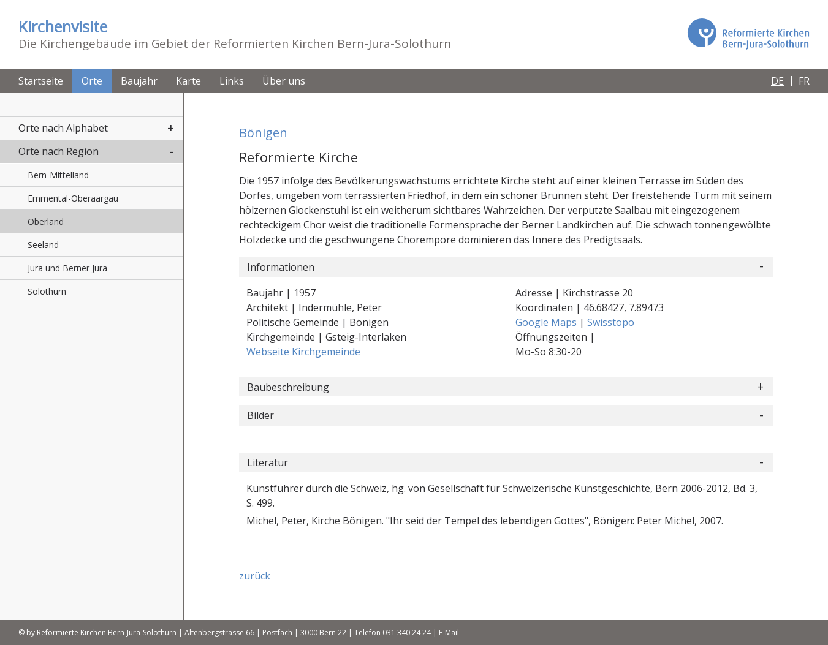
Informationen (280, 267)
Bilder (260, 415)
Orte (92, 81)
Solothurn (47, 291)
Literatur (267, 462)
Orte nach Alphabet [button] (63, 128)
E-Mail (449, 632)
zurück (254, 576)
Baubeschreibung (288, 387)
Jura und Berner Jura (67, 268)
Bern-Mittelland (58, 175)
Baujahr (139, 81)
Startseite (40, 81)
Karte (188, 81)
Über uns (283, 81)
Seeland (43, 245)
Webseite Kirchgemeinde (303, 351)
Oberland (46, 221)
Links (231, 81)
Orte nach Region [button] (58, 151)
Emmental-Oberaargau (73, 198)
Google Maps (547, 322)
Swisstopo (610, 322)
